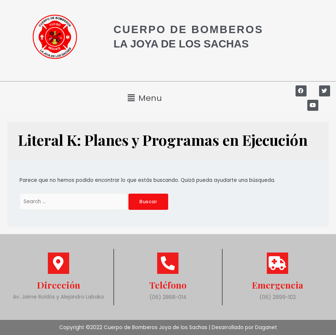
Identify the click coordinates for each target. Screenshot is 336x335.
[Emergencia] (277, 263)
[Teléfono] (167, 263)
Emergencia (277, 285)
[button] (145, 98)
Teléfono (168, 285)
